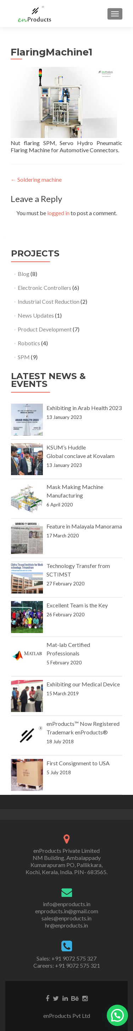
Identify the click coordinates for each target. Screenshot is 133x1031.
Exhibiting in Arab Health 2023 (84, 407)
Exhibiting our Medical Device (83, 684)
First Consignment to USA (78, 763)
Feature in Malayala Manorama (84, 526)
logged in (58, 212)
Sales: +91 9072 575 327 (66, 958)
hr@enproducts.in (66, 925)
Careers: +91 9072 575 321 (66, 965)
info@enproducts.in (66, 903)
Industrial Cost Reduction (48, 301)
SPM (24, 357)
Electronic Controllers (44, 287)
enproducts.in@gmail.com (66, 911)
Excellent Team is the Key (77, 605)
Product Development (45, 329)
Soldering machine (36, 179)
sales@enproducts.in (66, 918)
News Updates (36, 315)
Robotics (29, 343)
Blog (23, 273)
